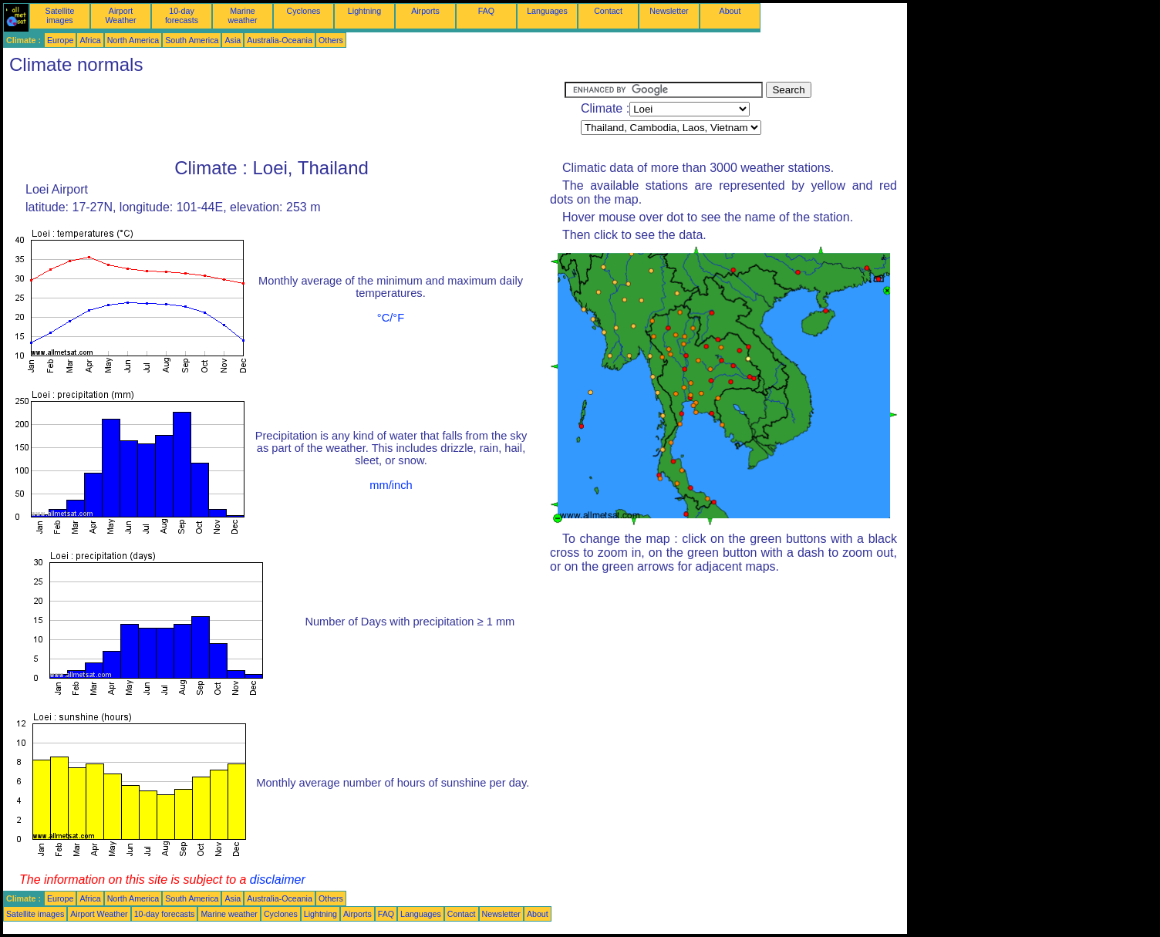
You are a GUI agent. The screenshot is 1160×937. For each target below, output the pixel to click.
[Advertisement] (284, 116)
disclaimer (277, 879)
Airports (425, 10)
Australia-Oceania (279, 40)
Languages (547, 10)
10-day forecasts (181, 15)
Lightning (364, 10)
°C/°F (390, 318)
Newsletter (668, 10)
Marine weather (243, 15)
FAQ (486, 10)
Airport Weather (120, 15)
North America (133, 40)
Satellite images (60, 15)
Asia (232, 40)
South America (191, 40)
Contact (608, 10)
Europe (60, 40)
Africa (89, 40)
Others (331, 40)
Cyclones (304, 10)
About (730, 10)
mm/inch (390, 485)
